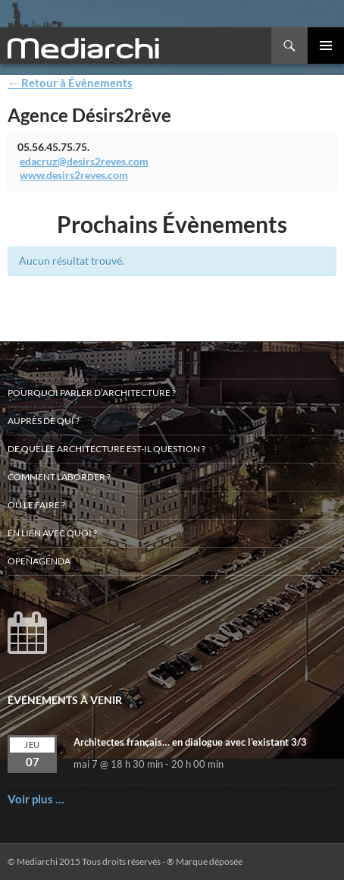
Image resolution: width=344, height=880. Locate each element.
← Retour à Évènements (70, 83)
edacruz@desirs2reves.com (84, 161)
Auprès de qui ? (44, 420)
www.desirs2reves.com (74, 174)
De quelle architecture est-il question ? (106, 448)
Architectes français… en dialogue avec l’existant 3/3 (190, 742)
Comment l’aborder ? (59, 476)
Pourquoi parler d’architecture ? (92, 392)
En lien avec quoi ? (52, 533)
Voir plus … (36, 799)
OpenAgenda (39, 561)
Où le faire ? (36, 505)
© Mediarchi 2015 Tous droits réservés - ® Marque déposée (125, 861)
